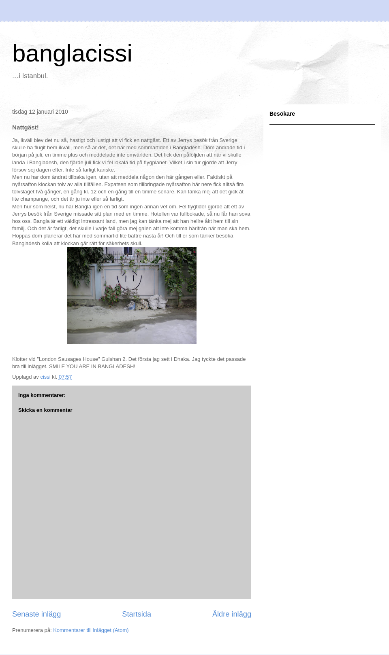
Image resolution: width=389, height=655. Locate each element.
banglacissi (72, 53)
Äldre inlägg (231, 614)
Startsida (136, 614)
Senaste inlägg (36, 614)
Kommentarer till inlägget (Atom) (90, 630)
